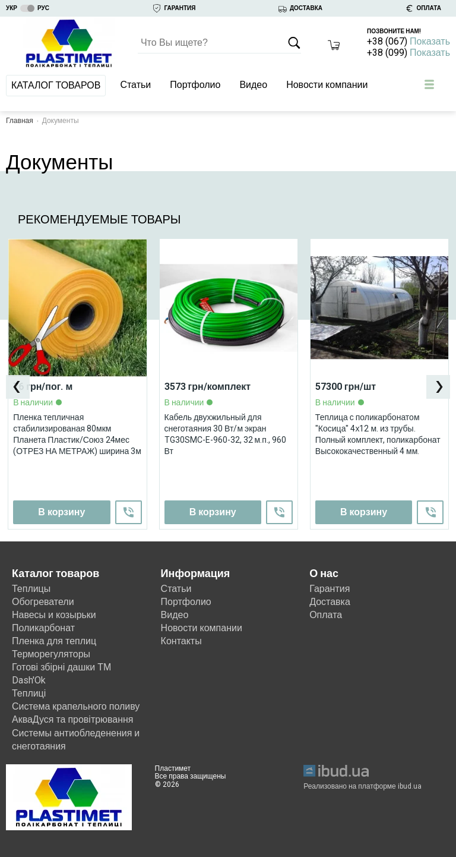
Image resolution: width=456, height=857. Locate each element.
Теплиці (29, 693)
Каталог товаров (55, 85)
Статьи (135, 84)
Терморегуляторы (51, 654)
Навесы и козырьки (54, 614)
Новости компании (327, 84)
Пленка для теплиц (54, 641)
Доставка (329, 601)
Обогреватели (43, 601)
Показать (430, 41)
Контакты (181, 641)
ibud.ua (410, 786)
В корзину (61, 512)
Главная (19, 120)
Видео (253, 84)
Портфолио (195, 84)
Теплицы (31, 588)
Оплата (325, 614)
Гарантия (329, 588)
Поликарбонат (43, 628)
